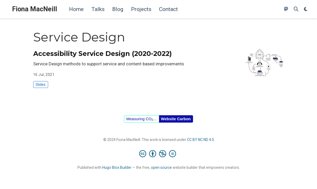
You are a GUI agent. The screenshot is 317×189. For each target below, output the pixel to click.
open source (161, 167)
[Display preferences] (306, 9)
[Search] (296, 9)
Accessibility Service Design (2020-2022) (102, 53)
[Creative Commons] (158, 153)
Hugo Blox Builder (117, 167)
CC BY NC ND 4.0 (200, 140)
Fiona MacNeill (34, 9)
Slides (41, 84)
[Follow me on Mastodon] (286, 9)
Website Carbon (176, 119)
